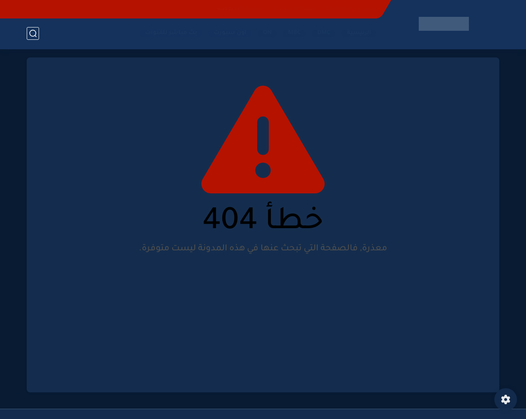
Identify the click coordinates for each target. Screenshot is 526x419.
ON (267, 33)
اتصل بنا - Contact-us (351, 9)
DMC (323, 33)
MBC (294, 33)
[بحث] (33, 33)
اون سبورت (230, 33)
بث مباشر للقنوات (171, 33)
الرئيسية (359, 33)
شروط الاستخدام (294, 9)
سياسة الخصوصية (240, 9)
